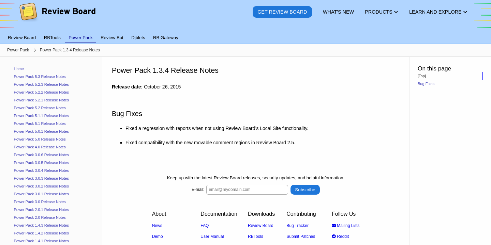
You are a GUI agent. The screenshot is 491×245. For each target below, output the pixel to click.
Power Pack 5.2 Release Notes (40, 108)
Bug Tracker (297, 225)
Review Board (260, 225)
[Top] (422, 76)
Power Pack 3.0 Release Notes (40, 202)
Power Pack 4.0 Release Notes (40, 147)
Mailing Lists (345, 225)
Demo (157, 236)
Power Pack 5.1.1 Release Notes (41, 116)
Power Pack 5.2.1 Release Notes (41, 100)
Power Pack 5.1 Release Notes (40, 123)
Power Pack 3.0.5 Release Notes (41, 163)
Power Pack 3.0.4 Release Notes (41, 170)
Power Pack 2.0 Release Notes (40, 217)
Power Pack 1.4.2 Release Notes (41, 233)
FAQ (204, 225)
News (157, 225)
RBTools (255, 236)
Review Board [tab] (22, 37)
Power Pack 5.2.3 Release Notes (41, 84)
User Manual (212, 236)
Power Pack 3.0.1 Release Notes (41, 194)
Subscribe (305, 189)
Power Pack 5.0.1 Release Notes (41, 131)
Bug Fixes (426, 84)
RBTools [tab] (52, 37)
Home (19, 69)
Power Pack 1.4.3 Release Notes (41, 225)
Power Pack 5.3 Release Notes (40, 77)
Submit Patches (300, 236)
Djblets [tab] (138, 37)
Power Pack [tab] (80, 37)
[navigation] (51, 151)
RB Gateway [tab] (165, 37)
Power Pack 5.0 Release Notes (40, 139)
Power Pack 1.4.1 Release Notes (41, 241)
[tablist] (245, 34)
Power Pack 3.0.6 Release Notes (41, 155)
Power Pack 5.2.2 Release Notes (41, 92)
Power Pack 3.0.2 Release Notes (41, 186)
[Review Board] (57, 17)
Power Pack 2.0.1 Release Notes (41, 210)
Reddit (340, 236)
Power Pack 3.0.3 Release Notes (41, 178)
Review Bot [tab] (112, 37)
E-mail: (198, 189)
